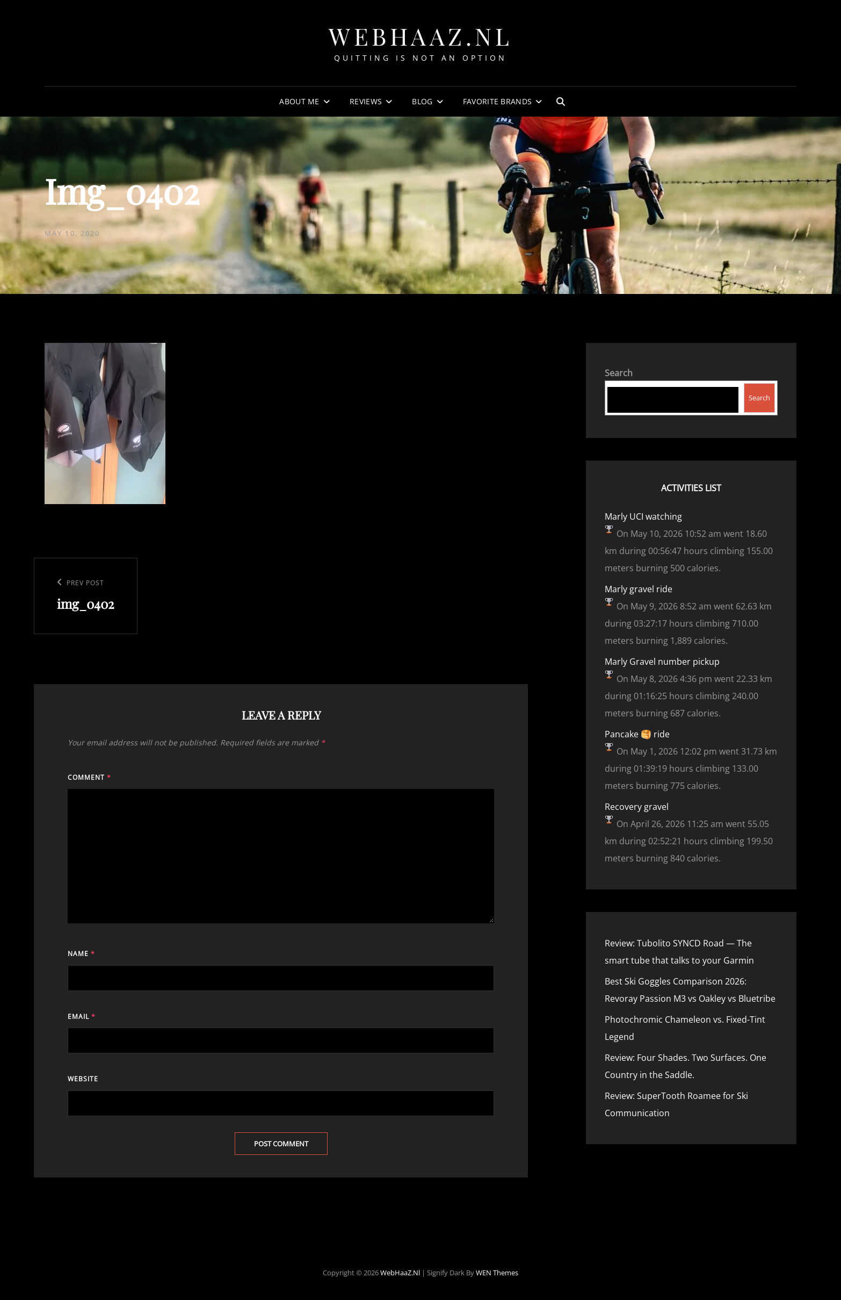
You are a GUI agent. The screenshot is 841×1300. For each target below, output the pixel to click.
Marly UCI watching (643, 516)
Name (81, 953)
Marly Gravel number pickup (662, 661)
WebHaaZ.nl (420, 36)
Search (619, 373)
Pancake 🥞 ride (637, 734)
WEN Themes (497, 1272)
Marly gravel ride (638, 589)
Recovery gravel (637, 807)
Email (82, 1016)
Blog (422, 101)
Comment (89, 777)
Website (83, 1078)
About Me (299, 101)
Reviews (366, 101)
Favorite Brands (497, 101)
